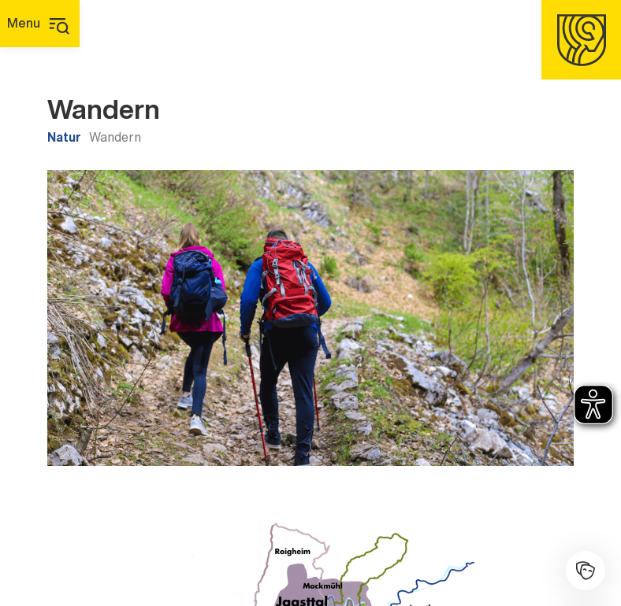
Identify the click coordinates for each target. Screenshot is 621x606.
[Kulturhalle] (585, 570)
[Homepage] (581, 39)
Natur (64, 136)
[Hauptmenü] (40, 23)
